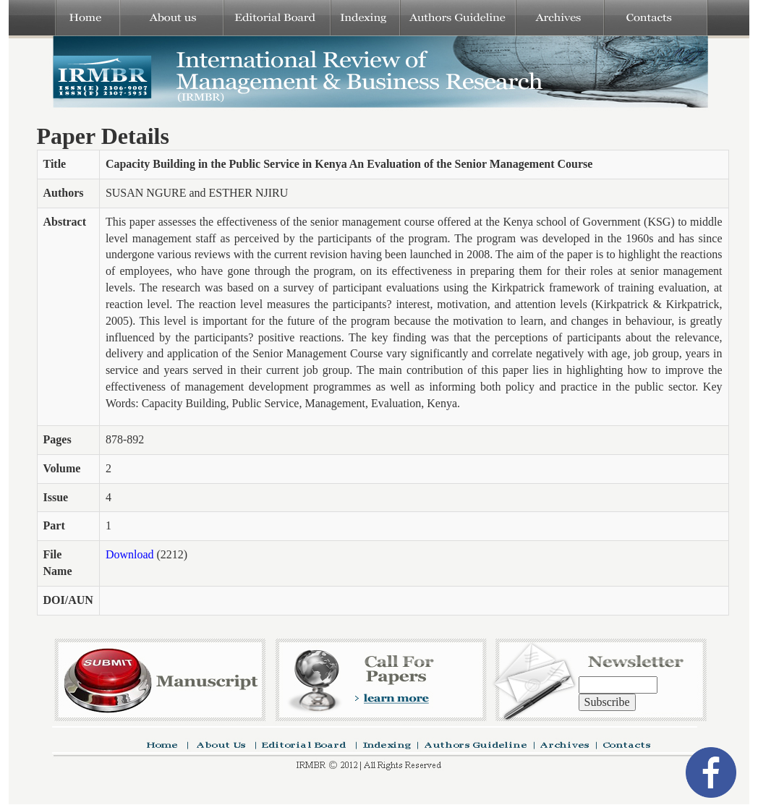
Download (130, 554)
